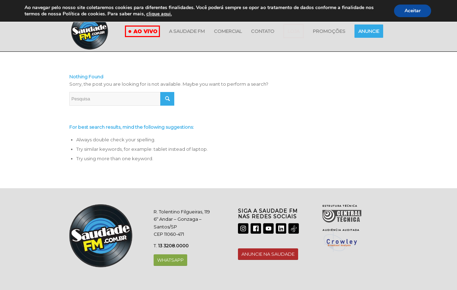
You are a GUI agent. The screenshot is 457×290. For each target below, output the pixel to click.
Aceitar (413, 10)
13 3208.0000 (173, 245)
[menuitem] (186, 31)
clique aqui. (159, 13)
